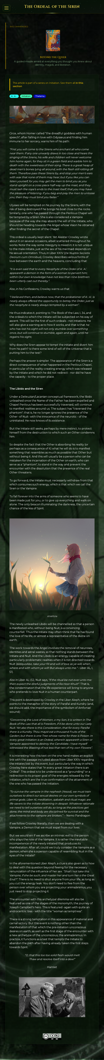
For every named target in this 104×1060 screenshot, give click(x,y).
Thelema (39, 96)
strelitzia (52, 616)
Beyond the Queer (53, 57)
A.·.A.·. (14, 96)
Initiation (26, 96)
